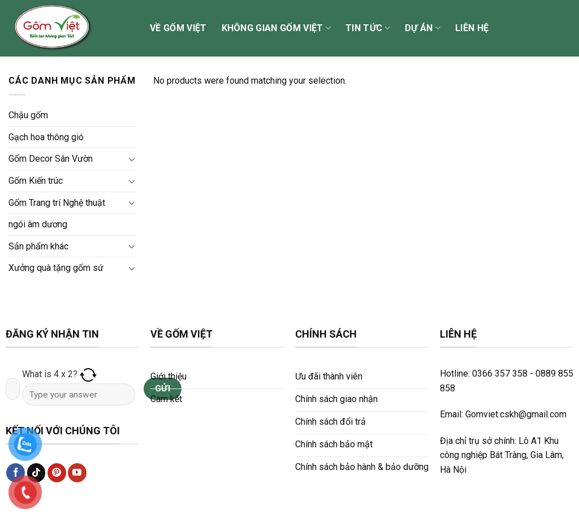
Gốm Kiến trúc (35, 180)
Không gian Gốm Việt (276, 28)
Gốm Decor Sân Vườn (50, 158)
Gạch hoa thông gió (46, 137)
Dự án (422, 28)
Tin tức (367, 28)
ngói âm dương (37, 224)
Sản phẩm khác (38, 246)
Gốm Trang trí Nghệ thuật (56, 202)
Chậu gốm (28, 115)
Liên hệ (472, 28)
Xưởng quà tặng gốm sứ (55, 267)
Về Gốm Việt (178, 28)
